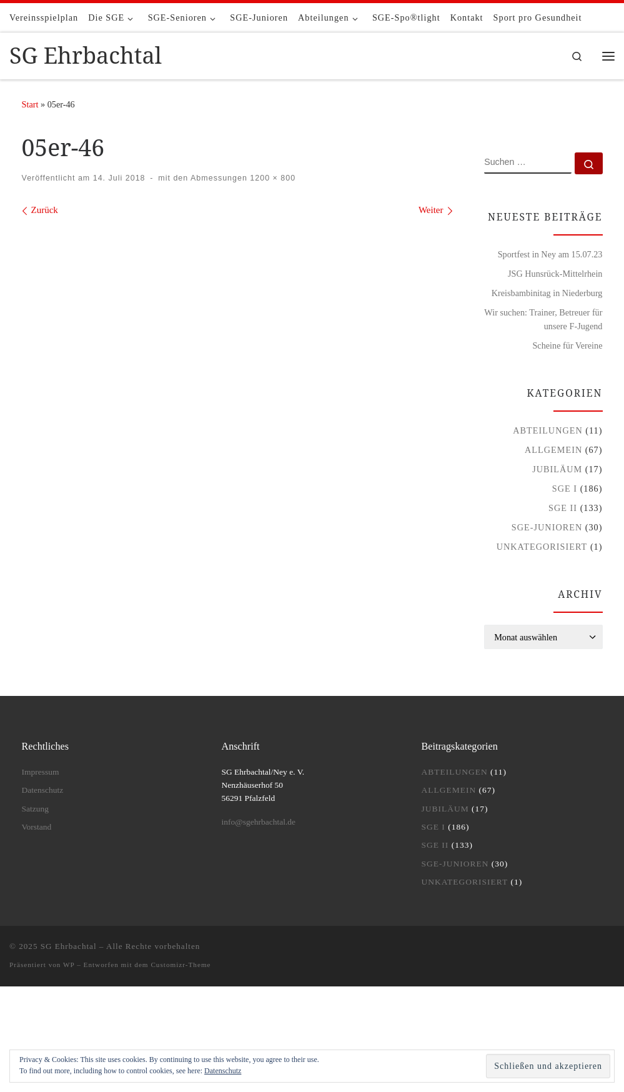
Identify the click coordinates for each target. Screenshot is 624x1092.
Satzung (35, 808)
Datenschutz (222, 1070)
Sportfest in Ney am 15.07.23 (550, 254)
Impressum (40, 772)
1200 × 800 (271, 178)
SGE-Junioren (547, 527)
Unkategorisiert (542, 547)
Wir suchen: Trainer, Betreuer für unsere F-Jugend (543, 319)
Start (30, 104)
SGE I (564, 489)
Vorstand (37, 826)
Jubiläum (557, 469)
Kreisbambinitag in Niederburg (547, 293)
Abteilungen (548, 430)
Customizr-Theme (180, 964)
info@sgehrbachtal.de (258, 821)
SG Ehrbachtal (69, 946)
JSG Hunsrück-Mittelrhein (555, 274)
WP (68, 964)
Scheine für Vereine (567, 345)
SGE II (562, 508)
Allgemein (553, 450)
